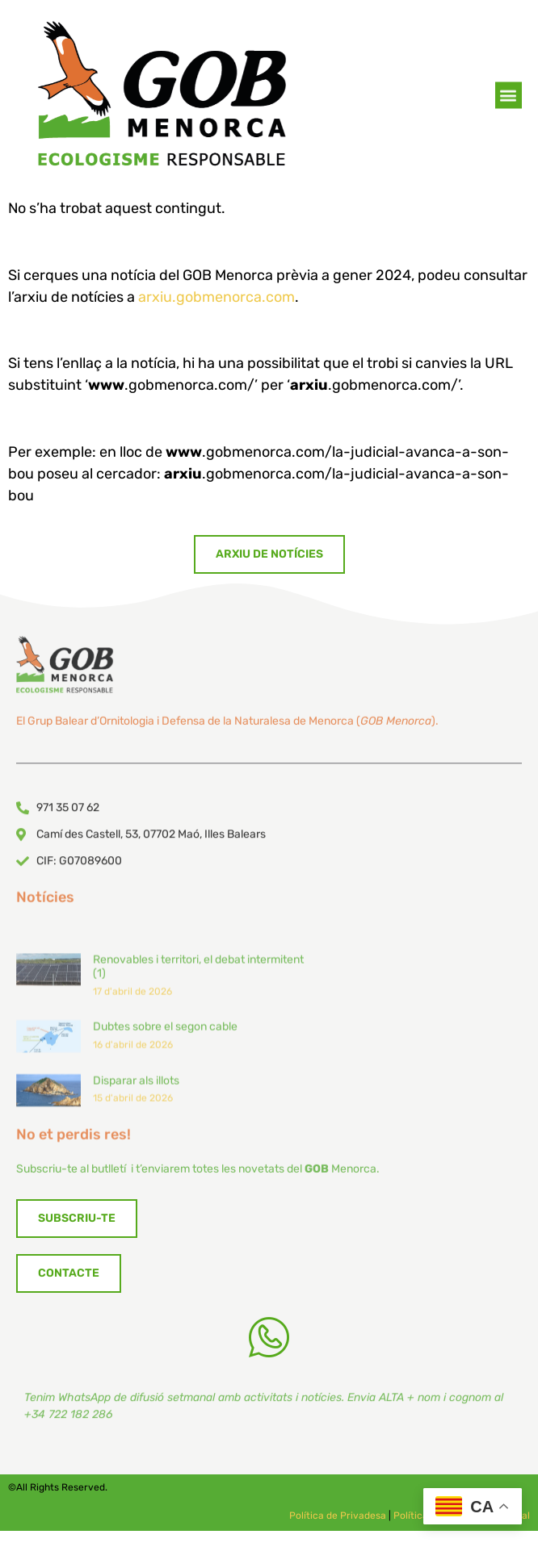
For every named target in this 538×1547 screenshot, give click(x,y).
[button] (508, 99)
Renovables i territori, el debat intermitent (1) (198, 1048)
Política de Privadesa (337, 1515)
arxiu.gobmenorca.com (216, 297)
